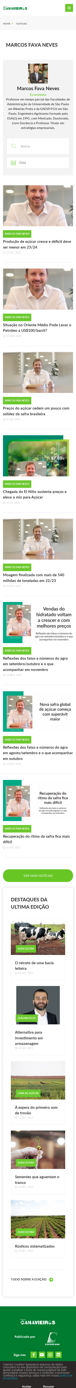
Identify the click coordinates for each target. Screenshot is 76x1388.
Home (6, 23)
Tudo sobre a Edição (32, 1279)
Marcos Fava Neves (32, 45)
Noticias (21, 23)
